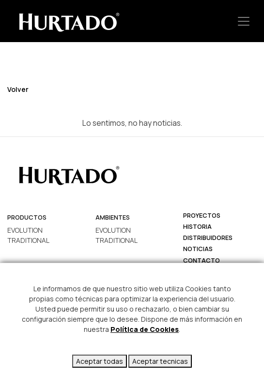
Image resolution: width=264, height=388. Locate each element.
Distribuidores (208, 237)
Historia (197, 226)
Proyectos (201, 215)
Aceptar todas (99, 361)
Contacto (201, 260)
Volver (18, 89)
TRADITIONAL (28, 240)
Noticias (198, 249)
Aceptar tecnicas (160, 361)
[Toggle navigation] (244, 21)
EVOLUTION (25, 230)
